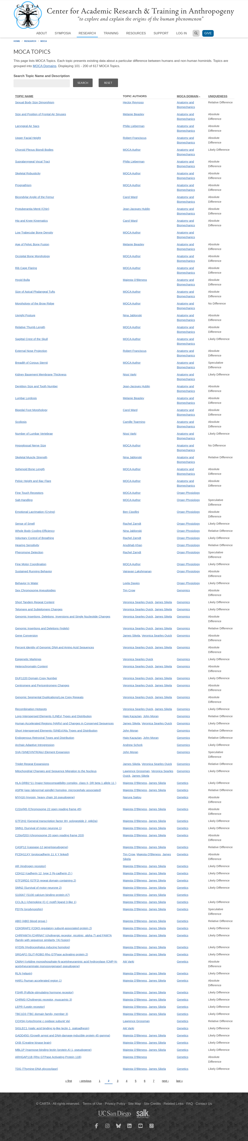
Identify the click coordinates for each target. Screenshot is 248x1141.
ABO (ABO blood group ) (31, 921)
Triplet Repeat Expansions (32, 764)
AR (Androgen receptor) (30, 866)
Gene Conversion (26, 635)
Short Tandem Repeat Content (34, 602)
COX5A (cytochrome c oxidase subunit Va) (42, 1021)
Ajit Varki (128, 961)
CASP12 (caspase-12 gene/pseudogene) (41, 847)
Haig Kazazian (132, 716)
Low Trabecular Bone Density (34, 232)
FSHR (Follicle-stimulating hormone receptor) (44, 992)
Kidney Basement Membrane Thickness (40, 374)
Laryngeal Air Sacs (27, 126)
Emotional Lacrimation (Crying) (35, 511)
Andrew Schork (133, 745)
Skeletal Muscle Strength (31, 457)
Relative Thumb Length (30, 327)
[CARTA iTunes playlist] (152, 1125)
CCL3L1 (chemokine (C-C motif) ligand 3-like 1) (45, 902)
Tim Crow (129, 590)
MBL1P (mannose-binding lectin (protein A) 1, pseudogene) (53, 1049)
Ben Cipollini (131, 511)
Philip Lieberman (134, 126)
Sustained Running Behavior (33, 571)
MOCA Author (132, 149)
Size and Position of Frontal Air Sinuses (40, 114)
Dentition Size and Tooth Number (36, 386)
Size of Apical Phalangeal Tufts (35, 291)
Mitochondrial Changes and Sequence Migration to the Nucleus (55, 771)
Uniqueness (217, 96)
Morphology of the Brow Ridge (34, 303)
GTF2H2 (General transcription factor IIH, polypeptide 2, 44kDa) (56, 821)
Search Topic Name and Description (42, 76)
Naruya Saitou (132, 797)
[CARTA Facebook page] (96, 1128)
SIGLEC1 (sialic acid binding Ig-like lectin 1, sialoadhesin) (52, 1028)
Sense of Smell (25, 523)
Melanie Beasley (133, 114)
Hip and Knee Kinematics (31, 220)
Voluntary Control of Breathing (34, 538)
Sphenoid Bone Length (30, 469)
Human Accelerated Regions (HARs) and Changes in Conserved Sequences (64, 723)
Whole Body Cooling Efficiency (35, 530)
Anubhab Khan (132, 545)
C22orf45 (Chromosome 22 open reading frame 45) (48, 809)
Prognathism (23, 185)
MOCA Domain (189, 96)
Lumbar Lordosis (26, 398)
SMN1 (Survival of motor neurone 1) (38, 828)
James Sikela (163, 602)
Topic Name (24, 96)
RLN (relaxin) (23, 973)
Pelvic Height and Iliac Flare (33, 481)
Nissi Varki (129, 374)
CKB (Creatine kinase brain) (33, 1042)
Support (161, 33)
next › (165, 1080)
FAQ (189, 1104)
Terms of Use (92, 1104)
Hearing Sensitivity (27, 545)
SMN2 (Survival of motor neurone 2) (38, 887)
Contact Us (204, 1104)
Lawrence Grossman (136, 771)
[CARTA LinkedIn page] (129, 1128)
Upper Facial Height (28, 137)
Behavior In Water (26, 583)
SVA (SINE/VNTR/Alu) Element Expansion (42, 752)
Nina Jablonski (132, 315)
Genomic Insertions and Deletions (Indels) (42, 628)
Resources (136, 33)
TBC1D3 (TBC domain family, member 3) (41, 1014)
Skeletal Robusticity (27, 173)
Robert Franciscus (134, 137)
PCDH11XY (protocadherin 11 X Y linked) (42, 854)
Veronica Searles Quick (138, 602)
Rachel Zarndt (132, 523)
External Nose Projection (31, 350)
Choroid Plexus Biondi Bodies (34, 149)
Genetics (182, 783)
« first (68, 1080)
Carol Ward (130, 197)
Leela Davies (131, 583)
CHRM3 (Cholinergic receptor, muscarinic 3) (43, 999)
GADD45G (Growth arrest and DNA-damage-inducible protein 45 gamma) (62, 1035)
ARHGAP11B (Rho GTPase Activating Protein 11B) (48, 1057)
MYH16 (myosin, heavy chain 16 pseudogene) (45, 797)
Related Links (173, 1104)
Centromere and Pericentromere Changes (42, 685)
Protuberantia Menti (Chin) (32, 208)
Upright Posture (25, 315)
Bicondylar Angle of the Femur (34, 197)
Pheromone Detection (29, 552)
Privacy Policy (115, 1104)
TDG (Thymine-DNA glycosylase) (36, 1068)
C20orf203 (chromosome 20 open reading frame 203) (49, 835)
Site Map (134, 1104)
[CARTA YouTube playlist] (141, 1128)
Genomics (183, 590)
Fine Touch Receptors (29, 492)
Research (87, 33)
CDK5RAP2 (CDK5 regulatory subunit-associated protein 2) (53, 928)
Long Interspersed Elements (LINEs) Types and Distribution (53, 716)
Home (17, 41)
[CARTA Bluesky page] (118, 1128)
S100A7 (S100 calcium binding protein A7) (42, 894)
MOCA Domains (44, 66)
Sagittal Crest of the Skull (31, 339)
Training (111, 33)
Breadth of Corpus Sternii (31, 362)
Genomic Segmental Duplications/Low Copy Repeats (49, 697)
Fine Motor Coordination (30, 564)
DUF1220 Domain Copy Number (36, 678)
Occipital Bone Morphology (32, 256)
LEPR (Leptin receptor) (30, 1006)
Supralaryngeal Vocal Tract (32, 161)
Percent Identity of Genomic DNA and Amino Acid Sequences (54, 647)
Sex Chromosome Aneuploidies (35, 590)
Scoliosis (21, 421)
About (41, 33)
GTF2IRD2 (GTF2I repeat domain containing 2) (45, 880)
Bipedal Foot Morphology (31, 410)
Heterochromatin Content (31, 666)
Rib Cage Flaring (26, 268)
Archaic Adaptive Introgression (34, 745)
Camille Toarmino (134, 421)
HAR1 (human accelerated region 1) (38, 980)
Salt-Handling (24, 500)
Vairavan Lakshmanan (137, 571)
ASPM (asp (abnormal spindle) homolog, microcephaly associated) (58, 790)
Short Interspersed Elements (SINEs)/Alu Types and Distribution (56, 730)
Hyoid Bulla (22, 279)
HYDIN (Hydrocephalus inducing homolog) (42, 947)
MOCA (43, 41)
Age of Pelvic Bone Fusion (32, 244)
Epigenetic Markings (28, 659)
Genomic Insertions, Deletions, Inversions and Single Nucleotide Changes (62, 616)
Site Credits (152, 1104)
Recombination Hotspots (31, 709)
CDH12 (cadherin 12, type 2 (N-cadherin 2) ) (43, 873)
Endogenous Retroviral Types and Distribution (44, 737)
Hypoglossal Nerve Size (30, 445)
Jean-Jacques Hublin (136, 208)
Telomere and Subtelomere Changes (38, 609)
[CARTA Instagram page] (107, 1128)
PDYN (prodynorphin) (29, 909)
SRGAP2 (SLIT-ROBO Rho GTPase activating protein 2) (51, 954)
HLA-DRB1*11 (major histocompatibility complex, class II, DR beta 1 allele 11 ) (65, 783)
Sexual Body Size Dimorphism (34, 102)
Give (208, 33)
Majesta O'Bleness (135, 279)
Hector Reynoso (133, 102)
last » (179, 1080)
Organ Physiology (188, 492)
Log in (181, 33)
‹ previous (85, 1080)
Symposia (63, 33)
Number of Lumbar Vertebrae (34, 433)
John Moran (150, 716)
